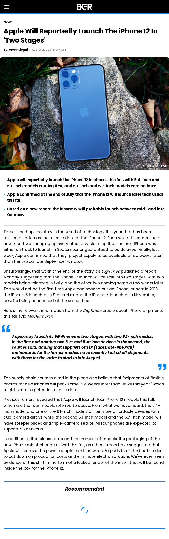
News (8, 22)
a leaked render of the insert (101, 463)
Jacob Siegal (18, 50)
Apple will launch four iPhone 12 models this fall (108, 400)
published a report (128, 272)
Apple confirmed (31, 256)
